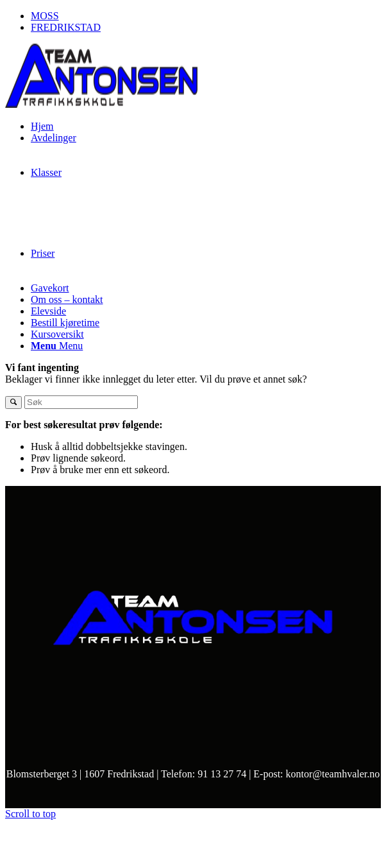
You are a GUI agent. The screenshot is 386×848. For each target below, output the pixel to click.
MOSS (45, 15)
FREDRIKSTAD (66, 27)
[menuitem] (206, 16)
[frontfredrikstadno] (101, 104)
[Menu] (57, 345)
